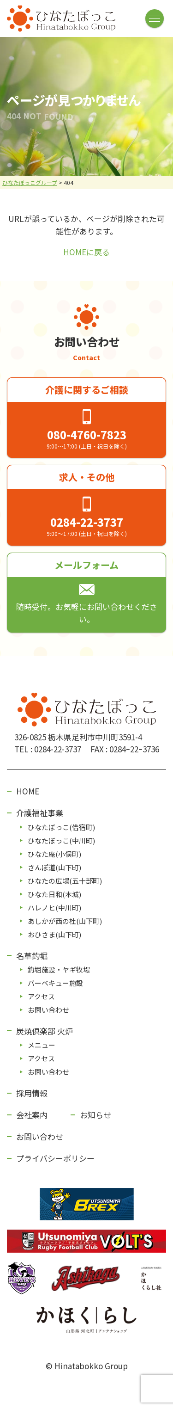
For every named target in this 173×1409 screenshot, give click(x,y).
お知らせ (95, 1114)
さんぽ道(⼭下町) (54, 867)
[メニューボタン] (154, 18)
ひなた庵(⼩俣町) (54, 854)
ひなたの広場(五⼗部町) (65, 881)
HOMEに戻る (86, 252)
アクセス (41, 996)
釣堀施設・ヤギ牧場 (59, 969)
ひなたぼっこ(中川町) (61, 840)
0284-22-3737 (86, 522)
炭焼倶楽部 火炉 (44, 1031)
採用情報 (32, 1093)
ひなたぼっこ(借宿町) (61, 827)
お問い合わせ (48, 1010)
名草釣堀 (32, 955)
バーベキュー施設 (55, 983)
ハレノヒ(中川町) (54, 907)
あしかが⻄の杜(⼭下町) (65, 921)
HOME (27, 791)
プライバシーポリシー (55, 1158)
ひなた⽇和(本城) (54, 894)
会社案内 (32, 1114)
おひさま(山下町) (54, 934)
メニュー (41, 1045)
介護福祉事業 (39, 812)
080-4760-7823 (86, 434)
